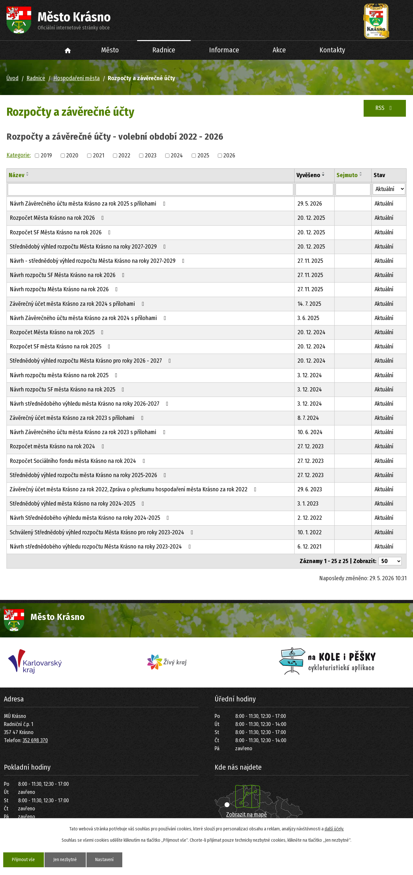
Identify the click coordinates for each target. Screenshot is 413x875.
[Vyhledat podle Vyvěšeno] (314, 189)
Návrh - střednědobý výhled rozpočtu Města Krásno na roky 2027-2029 (98, 260)
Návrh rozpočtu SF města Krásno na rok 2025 (68, 389)
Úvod (68, 50)
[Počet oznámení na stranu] (390, 561)
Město (110, 50)
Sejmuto (347, 175)
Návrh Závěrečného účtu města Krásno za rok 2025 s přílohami (89, 203)
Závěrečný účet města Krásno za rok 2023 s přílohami (78, 417)
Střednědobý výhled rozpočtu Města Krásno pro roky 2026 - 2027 (92, 360)
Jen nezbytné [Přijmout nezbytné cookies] (66, 859)
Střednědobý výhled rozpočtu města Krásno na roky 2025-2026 (89, 475)
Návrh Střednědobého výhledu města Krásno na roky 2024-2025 (91, 517)
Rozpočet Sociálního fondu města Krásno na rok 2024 (79, 460)
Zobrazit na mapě (246, 814)
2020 (72, 155)
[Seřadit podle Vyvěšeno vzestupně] (323, 172)
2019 (46, 155)
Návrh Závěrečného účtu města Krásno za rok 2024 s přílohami (89, 318)
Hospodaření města (76, 78)
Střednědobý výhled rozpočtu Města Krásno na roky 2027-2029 (89, 246)
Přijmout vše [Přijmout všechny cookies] (23, 859)
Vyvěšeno (308, 175)
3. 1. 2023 (307, 503)
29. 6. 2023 (309, 489)
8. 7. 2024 (308, 417)
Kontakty (332, 50)
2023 (150, 155)
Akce (279, 50)
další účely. (334, 829)
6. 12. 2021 (309, 546)
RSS (385, 108)
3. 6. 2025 (308, 318)
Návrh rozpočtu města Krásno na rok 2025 (65, 375)
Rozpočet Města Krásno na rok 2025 (58, 332)
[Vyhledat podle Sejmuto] (353, 189)
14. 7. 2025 (309, 303)
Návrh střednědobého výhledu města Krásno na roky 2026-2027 (90, 403)
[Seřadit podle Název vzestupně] (27, 172)
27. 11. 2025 (310, 260)
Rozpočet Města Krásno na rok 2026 (58, 217)
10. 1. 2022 (309, 532)
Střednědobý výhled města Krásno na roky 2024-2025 (78, 503)
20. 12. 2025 (311, 217)
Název (16, 175)
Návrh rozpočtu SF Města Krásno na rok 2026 (68, 275)
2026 (229, 155)
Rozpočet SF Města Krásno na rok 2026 (61, 232)
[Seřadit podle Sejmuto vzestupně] (361, 172)
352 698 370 (35, 740)
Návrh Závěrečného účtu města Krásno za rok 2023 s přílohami (89, 432)
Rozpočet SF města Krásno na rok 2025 (61, 346)
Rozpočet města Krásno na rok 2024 (58, 446)
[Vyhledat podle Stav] (389, 189)
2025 (203, 155)
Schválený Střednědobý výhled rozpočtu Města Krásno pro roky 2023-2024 (103, 532)
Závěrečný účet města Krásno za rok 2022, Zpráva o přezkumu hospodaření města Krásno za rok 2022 (134, 489)
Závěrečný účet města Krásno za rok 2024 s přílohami (78, 303)
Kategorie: (18, 155)
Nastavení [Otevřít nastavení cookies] (105, 859)
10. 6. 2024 (310, 432)
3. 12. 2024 (309, 375)
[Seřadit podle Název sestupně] (27, 175)
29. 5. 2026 (309, 203)
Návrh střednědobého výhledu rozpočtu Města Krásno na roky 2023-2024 (102, 546)
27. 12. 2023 (310, 446)
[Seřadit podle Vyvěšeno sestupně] (323, 175)
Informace (224, 50)
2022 (124, 155)
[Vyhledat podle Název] (150, 189)
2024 (177, 155)
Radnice (163, 50)
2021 (98, 155)
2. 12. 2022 (309, 517)
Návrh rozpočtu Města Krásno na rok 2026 (65, 289)
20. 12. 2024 (311, 332)
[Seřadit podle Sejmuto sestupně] (361, 175)
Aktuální (384, 203)
